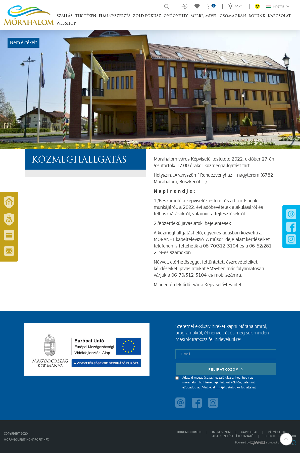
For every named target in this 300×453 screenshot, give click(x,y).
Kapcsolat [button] (279, 16)
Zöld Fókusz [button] (147, 16)
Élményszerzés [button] (114, 16)
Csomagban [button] (233, 16)
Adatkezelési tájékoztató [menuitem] (233, 436)
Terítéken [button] (85, 16)
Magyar (277, 6)
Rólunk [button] (256, 16)
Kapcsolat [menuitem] (249, 432)
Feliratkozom (226, 369)
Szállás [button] (65, 16)
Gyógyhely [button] (176, 16)
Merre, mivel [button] (203, 16)
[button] (286, 439)
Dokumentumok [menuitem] (189, 432)
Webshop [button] (66, 24)
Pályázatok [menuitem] (277, 432)
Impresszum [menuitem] (221, 432)
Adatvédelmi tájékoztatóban (221, 387)
